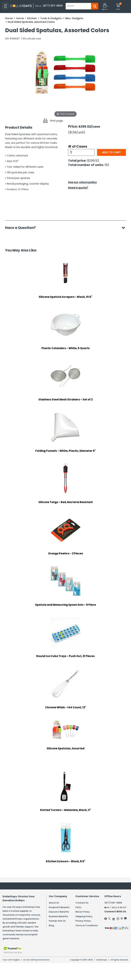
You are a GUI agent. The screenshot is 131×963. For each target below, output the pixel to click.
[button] (104, 6)
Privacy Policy (83, 920)
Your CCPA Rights (11, 959)
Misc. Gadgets (74, 18)
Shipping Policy (83, 916)
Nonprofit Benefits (59, 907)
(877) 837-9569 (53, 5)
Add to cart (111, 152)
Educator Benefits (59, 911)
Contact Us (81, 902)
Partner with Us (57, 920)
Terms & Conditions (86, 925)
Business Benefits (58, 916)
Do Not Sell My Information (36, 959)
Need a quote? (78, 188)
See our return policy (82, 182)
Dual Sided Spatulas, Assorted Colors (31, 22)
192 (107, 165)
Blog (51, 925)
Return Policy (82, 911)
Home (9, 18)
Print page (56, 120)
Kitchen (32, 18)
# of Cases (77, 146)
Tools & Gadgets (51, 18)
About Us (54, 902)
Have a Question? (22, 227)
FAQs (78, 907)
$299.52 (93, 160)
